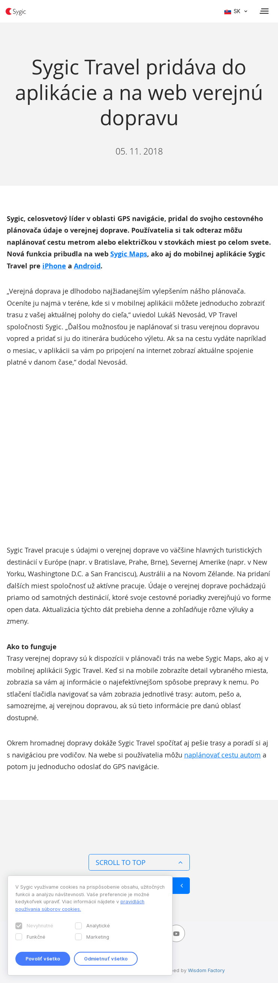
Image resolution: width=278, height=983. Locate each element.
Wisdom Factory (206, 970)
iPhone (54, 266)
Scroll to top (139, 862)
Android (87, 266)
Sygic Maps (128, 254)
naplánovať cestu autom (222, 754)
